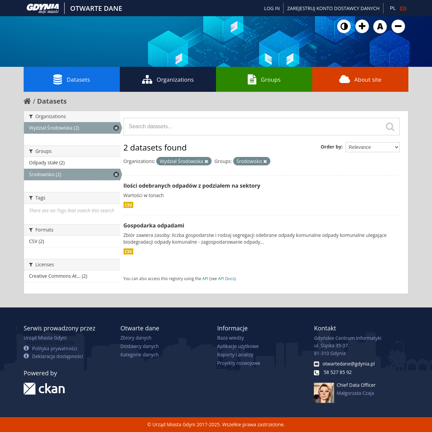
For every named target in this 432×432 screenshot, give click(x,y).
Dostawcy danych (139, 346)
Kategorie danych (139, 354)
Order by (331, 146)
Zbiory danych (136, 337)
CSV (128, 205)
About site (360, 79)
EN (403, 8)
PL (393, 8)
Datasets (71, 79)
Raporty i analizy (235, 354)
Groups (264, 79)
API (205, 278)
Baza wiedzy (230, 337)
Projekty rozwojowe (239, 363)
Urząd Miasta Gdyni (45, 337)
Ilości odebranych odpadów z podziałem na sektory (192, 185)
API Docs (226, 278)
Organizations (168, 79)
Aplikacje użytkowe (238, 346)
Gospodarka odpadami (154, 225)
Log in (272, 8)
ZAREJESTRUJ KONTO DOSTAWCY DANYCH (333, 8)
